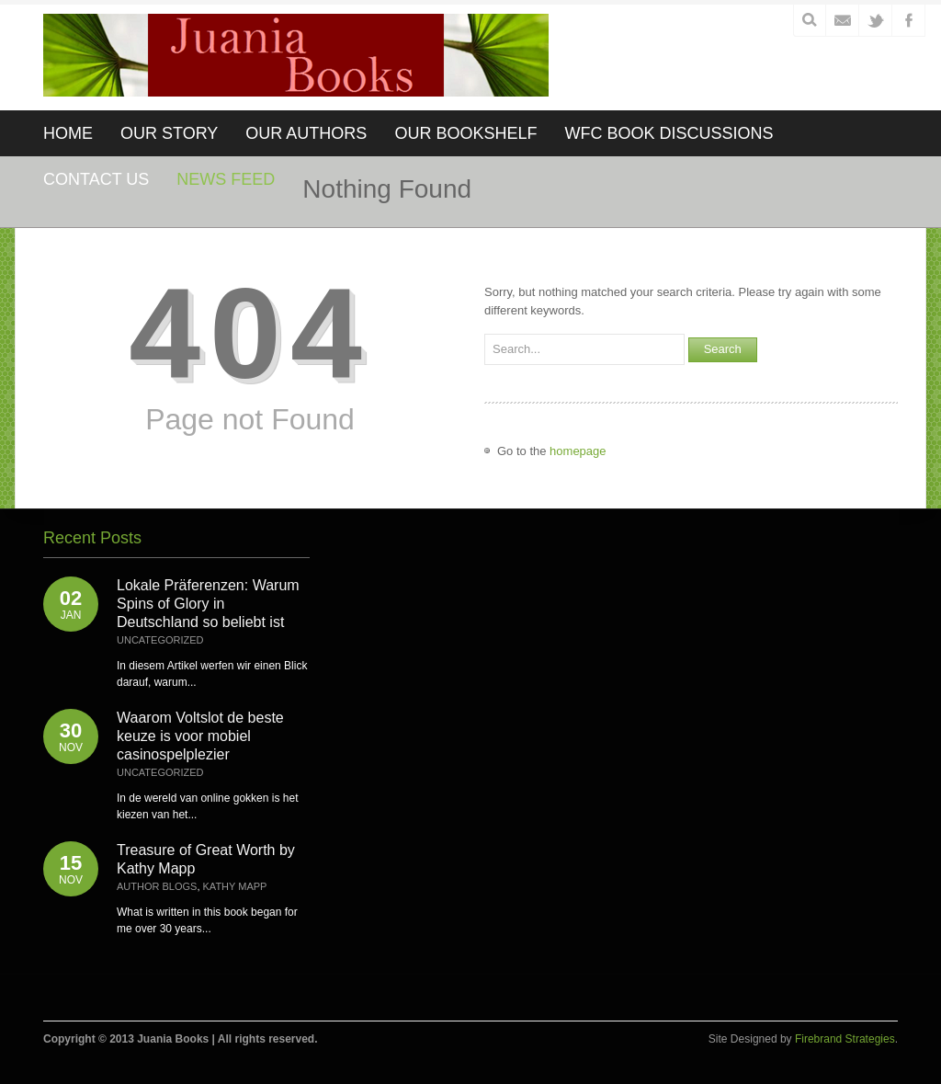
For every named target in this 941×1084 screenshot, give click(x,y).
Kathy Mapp (235, 886)
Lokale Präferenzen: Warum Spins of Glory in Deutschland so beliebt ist (208, 603)
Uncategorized (160, 639)
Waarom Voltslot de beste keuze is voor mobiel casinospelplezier (200, 736)
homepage (578, 451)
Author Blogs (157, 886)
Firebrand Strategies (845, 1039)
